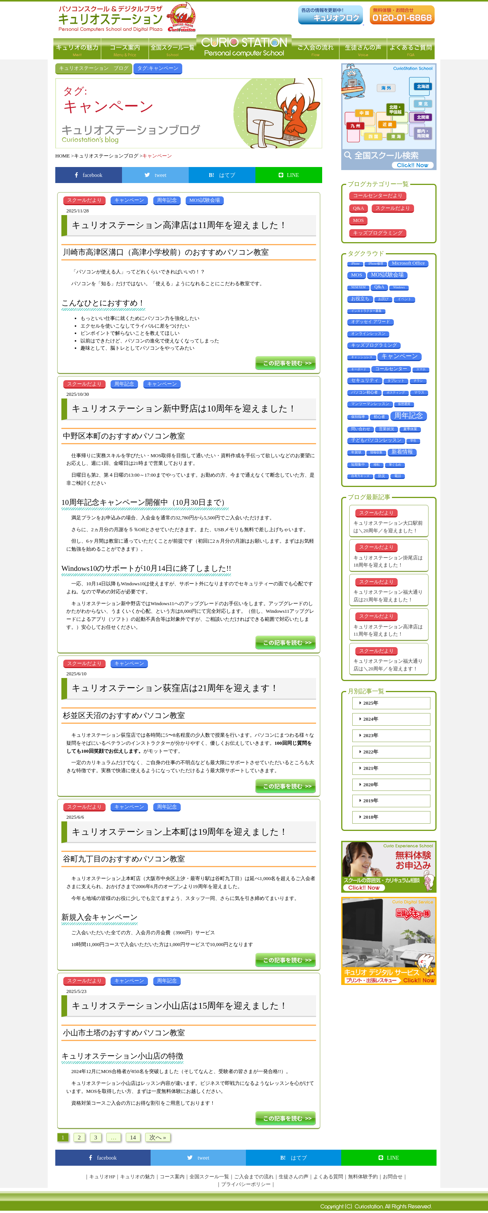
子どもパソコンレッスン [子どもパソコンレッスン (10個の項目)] (376, 440)
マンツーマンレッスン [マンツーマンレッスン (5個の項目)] (370, 404)
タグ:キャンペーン (157, 68)
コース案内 (125, 46)
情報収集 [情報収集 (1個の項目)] (376, 452)
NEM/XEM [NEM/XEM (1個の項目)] (358, 287)
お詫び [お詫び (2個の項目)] (383, 299)
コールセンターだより (378, 195)
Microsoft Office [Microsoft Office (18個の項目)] (408, 263)
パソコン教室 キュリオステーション (244, 46)
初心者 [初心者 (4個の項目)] (379, 417)
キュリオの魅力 (77, 46)
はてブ (222, 175)
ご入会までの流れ (254, 1176)
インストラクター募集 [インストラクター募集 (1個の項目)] (366, 311)
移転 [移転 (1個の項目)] (377, 464)
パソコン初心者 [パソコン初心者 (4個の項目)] (364, 392)
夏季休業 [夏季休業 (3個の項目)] (410, 429)
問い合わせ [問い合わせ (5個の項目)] (360, 429)
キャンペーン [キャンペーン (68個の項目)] (399, 356)
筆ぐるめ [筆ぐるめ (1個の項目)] (395, 464)
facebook (89, 175)
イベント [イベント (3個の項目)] (404, 299)
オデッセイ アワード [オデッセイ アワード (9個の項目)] (370, 321)
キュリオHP (102, 1176)
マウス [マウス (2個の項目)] (419, 392)
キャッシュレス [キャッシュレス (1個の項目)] (361, 357)
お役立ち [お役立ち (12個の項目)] (360, 298)
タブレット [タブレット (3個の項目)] (396, 380)
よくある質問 (328, 1176)
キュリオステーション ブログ (93, 68)
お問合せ (393, 1176)
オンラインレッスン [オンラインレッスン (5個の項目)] (368, 333)
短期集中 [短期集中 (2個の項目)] (358, 464)
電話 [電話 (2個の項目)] (397, 476)
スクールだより (393, 208)
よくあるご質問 (411, 46)
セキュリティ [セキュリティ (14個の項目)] (365, 380)
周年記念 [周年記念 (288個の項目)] (408, 415)
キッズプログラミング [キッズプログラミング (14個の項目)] (374, 345)
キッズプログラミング (378, 233)
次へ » (157, 1137)
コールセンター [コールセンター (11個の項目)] (391, 368)
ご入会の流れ (315, 46)
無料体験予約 (363, 1176)
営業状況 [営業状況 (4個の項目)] (386, 429)
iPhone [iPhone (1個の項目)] (355, 263)
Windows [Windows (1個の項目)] (399, 287)
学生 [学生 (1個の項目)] (413, 440)
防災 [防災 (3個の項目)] (381, 476)
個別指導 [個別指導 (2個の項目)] (358, 417)
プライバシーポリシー (246, 1184)
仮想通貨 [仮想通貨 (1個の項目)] (404, 404)
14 (133, 1137)
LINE (289, 175)
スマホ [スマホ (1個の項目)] (420, 369)
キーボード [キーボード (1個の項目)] (358, 369)
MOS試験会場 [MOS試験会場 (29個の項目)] (387, 275)
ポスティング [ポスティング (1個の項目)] (396, 392)
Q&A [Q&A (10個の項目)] (379, 286)
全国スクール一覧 (172, 46)
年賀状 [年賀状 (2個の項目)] (356, 452)
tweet (155, 175)
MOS (358, 220)
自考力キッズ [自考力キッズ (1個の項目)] (360, 476)
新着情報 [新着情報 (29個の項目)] (402, 452)
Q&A (358, 208)
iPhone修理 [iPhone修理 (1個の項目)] (375, 263)
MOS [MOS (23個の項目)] (356, 275)
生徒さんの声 (363, 46)
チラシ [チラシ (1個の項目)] (418, 380)
